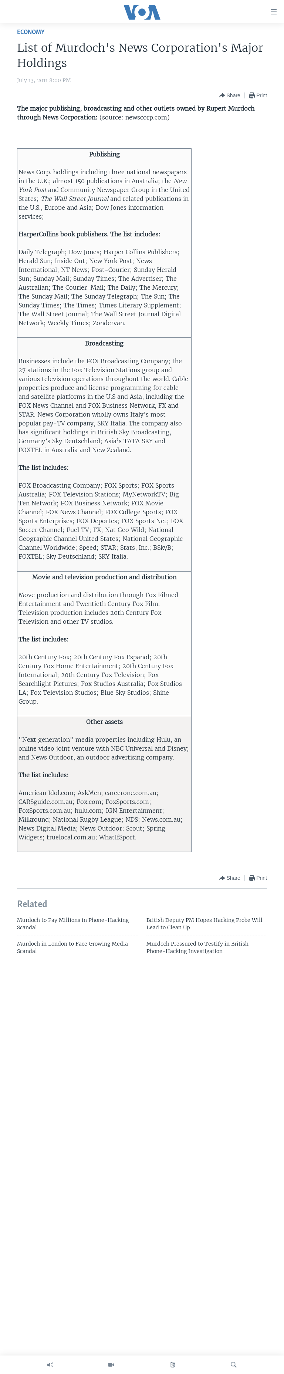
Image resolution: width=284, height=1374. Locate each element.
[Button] (229, 95)
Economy (30, 32)
